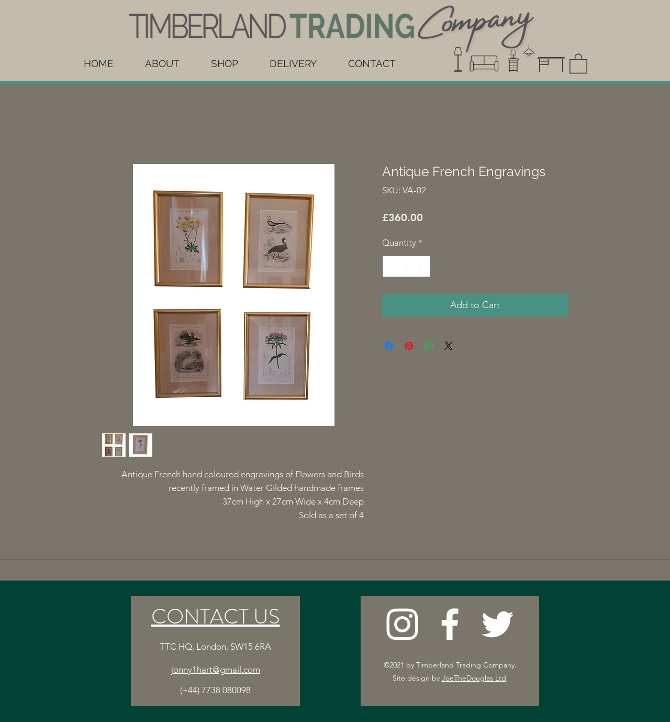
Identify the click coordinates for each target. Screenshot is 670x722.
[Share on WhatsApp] (428, 346)
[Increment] (421, 266)
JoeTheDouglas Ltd (474, 678)
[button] (578, 62)
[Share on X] (448, 346)
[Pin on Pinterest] (409, 346)
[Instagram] (402, 624)
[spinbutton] (406, 266)
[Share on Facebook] (389, 346)
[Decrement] (391, 266)
